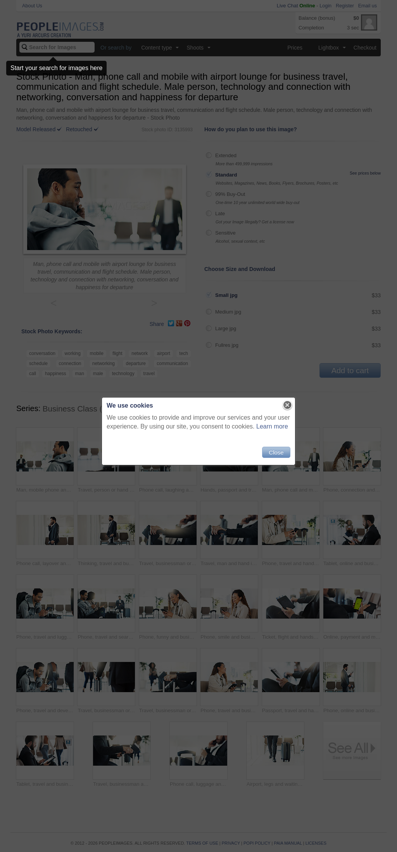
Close (276, 452)
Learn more (272, 426)
